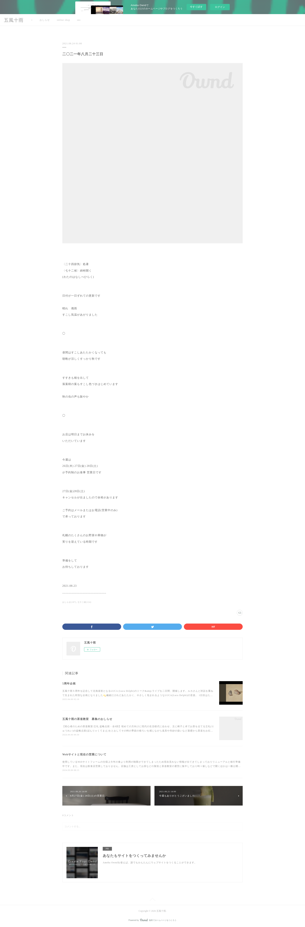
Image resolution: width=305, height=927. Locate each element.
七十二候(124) (84, 602)
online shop (63, 20)
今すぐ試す (196, 6)
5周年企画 (69, 683)
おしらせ (45, 20)
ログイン (220, 6)
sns (79, 20)
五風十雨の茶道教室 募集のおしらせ (87, 719)
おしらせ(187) (69, 602)
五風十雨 (14, 20)
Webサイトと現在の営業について (84, 754)
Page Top (152, 900)
